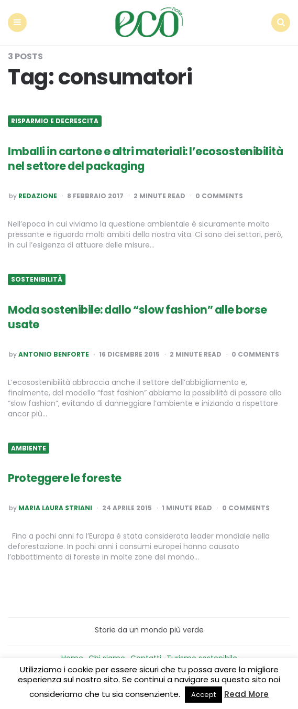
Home (72, 655)
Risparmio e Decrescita (54, 118)
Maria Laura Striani (55, 505)
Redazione (37, 193)
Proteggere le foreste (66, 475)
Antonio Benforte (53, 352)
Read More (246, 694)
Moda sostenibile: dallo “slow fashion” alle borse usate (143, 314)
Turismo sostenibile (202, 655)
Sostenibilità (36, 277)
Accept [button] (203, 695)
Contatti (145, 655)
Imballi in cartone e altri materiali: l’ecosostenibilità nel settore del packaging (128, 156)
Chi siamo (107, 655)
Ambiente (28, 445)
